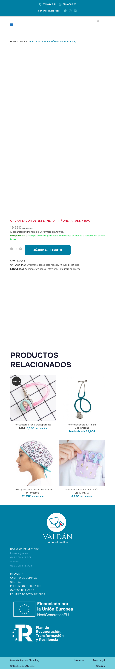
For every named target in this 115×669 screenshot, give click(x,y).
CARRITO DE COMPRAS (23, 577)
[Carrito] (98, 21)
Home (13, 41)
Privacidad (79, 660)
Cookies (100, 666)
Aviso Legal (99, 660)
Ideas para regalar (48, 264)
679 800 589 (69, 4)
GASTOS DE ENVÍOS (22, 590)
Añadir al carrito (47, 250)
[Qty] (16, 248)
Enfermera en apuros (69, 269)
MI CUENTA (16, 573)
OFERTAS (15, 582)
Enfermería (32, 264)
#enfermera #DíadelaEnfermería (41, 269)
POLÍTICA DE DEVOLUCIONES (27, 594)
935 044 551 (49, 4)
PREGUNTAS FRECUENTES (25, 586)
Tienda (21, 41)
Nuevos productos (69, 264)
